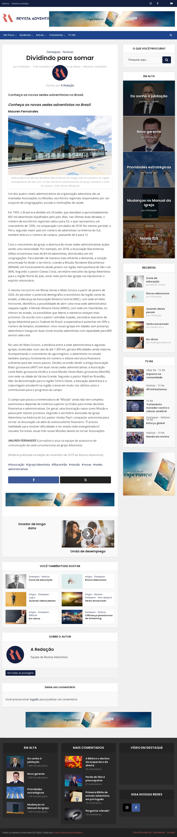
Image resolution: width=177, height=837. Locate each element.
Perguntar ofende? (98, 811)
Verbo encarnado (95, 600)
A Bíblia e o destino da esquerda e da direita (98, 762)
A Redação (24, 66)
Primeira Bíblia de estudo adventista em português (97, 796)
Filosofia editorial (142, 832)
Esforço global (155, 423)
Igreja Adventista (39, 464)
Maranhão (60, 464)
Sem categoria (105, 597)
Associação (17, 464)
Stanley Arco (151, 172)
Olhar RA (151, 370)
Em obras (34, 618)
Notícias (68, 52)
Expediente (159, 832)
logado (34, 699)
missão (75, 464)
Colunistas (56, 35)
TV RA (72, 35)
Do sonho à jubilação (149, 96)
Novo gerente (149, 131)
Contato (171, 832)
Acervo (5, 3)
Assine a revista (20, 3)
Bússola (98, 594)
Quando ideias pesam (42, 600)
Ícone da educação (41, 580)
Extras (40, 35)
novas (87, 464)
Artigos (88, 576)
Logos (32, 597)
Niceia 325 (149, 238)
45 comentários (94, 769)
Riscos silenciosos (95, 580)
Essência (25, 35)
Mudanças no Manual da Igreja (149, 202)
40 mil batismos (156, 389)
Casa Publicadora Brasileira (68, 832)
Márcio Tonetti (151, 101)
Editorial (33, 615)
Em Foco (9, 35)
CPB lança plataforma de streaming (99, 617)
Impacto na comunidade (154, 375)
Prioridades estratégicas (149, 167)
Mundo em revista (157, 436)
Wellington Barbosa (160, 342)
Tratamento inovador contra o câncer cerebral (157, 408)
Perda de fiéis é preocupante (95, 778)
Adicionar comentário (95, 66)
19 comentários (94, 802)
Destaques (53, 52)
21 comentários (94, 784)
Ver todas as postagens (20, 672)
